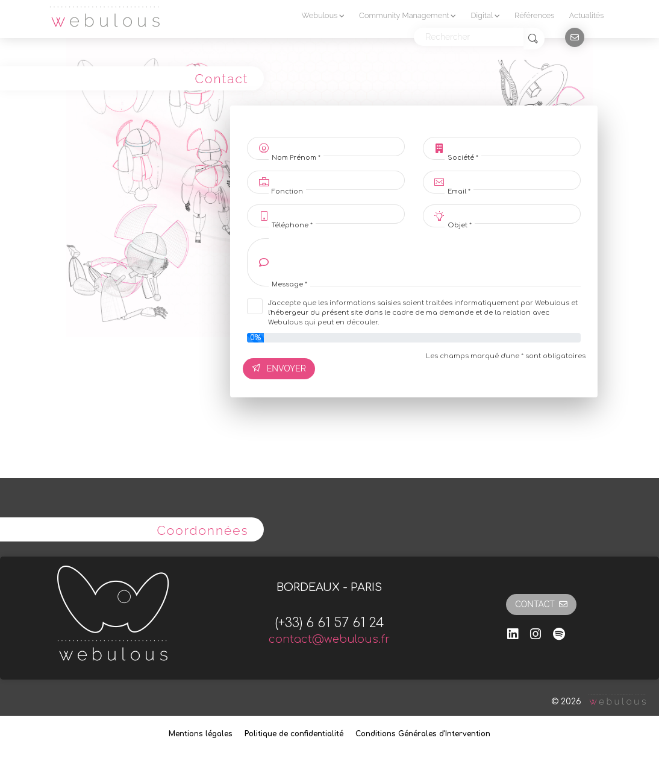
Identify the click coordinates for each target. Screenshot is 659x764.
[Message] (425, 262)
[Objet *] (513, 214)
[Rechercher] (468, 37)
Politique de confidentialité (294, 734)
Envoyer (279, 368)
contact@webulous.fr (329, 639)
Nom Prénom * (296, 158)
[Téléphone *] (337, 214)
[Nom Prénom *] (337, 146)
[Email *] (513, 180)
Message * (289, 285)
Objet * (460, 226)
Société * (463, 158)
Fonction (287, 192)
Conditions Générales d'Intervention (422, 734)
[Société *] (513, 146)
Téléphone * (292, 226)
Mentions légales (201, 734)
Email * (459, 192)
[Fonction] (337, 180)
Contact (541, 604)
